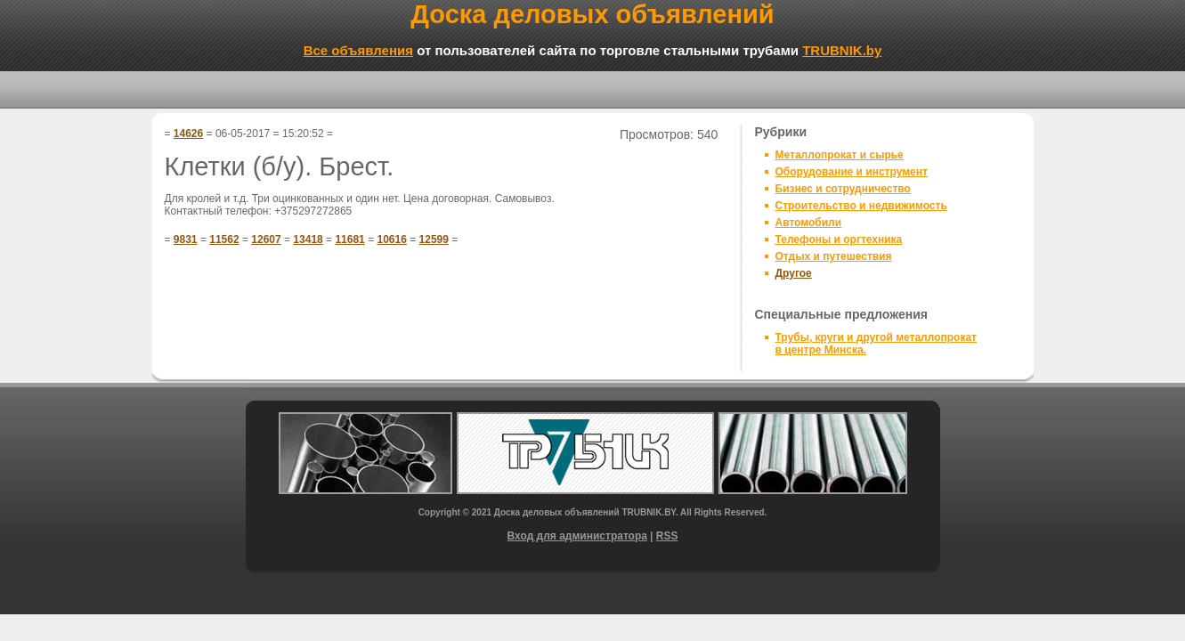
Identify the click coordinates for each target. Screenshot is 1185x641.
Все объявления (358, 50)
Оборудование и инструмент (851, 172)
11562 (224, 239)
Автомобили (808, 222)
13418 (307, 239)
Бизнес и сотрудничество (843, 189)
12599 (434, 239)
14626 (188, 133)
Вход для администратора (577, 536)
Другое (793, 273)
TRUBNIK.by (841, 50)
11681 (349, 239)
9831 (186, 239)
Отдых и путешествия (833, 256)
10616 (391, 239)
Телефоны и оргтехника (839, 239)
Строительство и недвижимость (861, 205)
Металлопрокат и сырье (839, 155)
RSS (667, 536)
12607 (265, 239)
